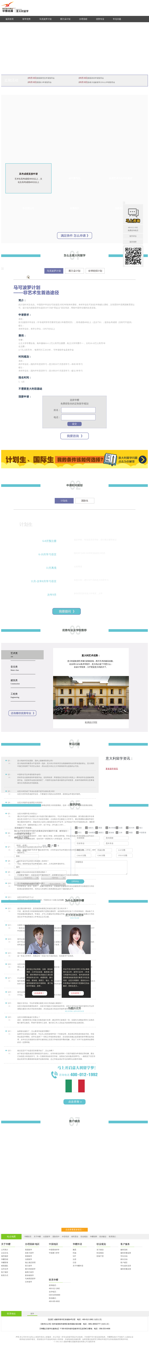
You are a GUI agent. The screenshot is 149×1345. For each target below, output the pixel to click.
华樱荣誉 (4, 1263)
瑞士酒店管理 (30, 1263)
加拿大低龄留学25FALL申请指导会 (101, 82)
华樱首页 (27, 1237)
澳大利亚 (112, 828)
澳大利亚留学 (30, 1269)
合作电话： (53, 1292)
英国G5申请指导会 (44, 82)
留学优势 (26, 19)
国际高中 (56, 1237)
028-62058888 (54, 1295)
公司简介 (4, 1250)
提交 (74, 424)
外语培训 (65, 1237)
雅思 (74, 1250)
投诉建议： (53, 1298)
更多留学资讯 (112, 769)
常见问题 (117, 19)
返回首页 (10, 19)
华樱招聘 (93, 1237)
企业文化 (4, 1253)
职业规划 (84, 1237)
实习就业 (100, 1250)
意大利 (131, 828)
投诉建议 (102, 1237)
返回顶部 (133, 242)
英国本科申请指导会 (96, 78)
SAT (74, 1256)
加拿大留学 (29, 1253)
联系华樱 (53, 1279)
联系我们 (112, 1237)
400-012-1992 (54, 1288)
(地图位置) (98, 1319)
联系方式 (4, 1275)
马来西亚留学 (30, 1279)
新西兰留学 (29, 1272)
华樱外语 (77, 1244)
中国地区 (53, 1244)
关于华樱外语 (78, 1266)
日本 (120, 832)
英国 (100, 828)
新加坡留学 (29, 1275)
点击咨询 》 (39, 993)
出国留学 (46, 1237)
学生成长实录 (125, 1266)
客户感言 (4, 1272)
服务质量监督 (125, 1253)
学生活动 (123, 1256)
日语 (74, 1263)
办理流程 (83, 19)
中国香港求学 (54, 1250)
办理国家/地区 (32, 1244)
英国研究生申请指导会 (46, 78)
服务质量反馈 (125, 1269)
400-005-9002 (54, 1301)
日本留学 (28, 1282)
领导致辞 (4, 1256)
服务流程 (123, 1250)
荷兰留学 (28, 1266)
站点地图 (11, 1236)
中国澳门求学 (54, 1253)
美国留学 (28, 1250)
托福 (74, 1253)
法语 (74, 1259)
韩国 (131, 832)
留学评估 (133, 236)
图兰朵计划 (65, 19)
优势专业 (100, 19)
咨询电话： (53, 1285)
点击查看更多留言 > (74, 1230)
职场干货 (100, 1256)
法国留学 (28, 1259)
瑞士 (141, 828)
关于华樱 (37, 1237)
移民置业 (74, 1237)
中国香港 (142, 832)
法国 (120, 828)
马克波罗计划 (45, 19)
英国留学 (28, 1256)
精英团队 (4, 1266)
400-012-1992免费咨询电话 (133, 229)
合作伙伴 (4, 1269)
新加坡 (111, 832)
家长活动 (123, 1259)
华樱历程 (4, 1259)
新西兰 (101, 832)
